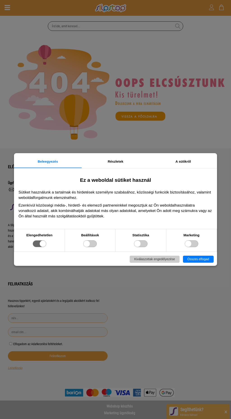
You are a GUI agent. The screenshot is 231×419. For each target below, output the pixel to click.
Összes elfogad (198, 259)
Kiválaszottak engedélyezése (154, 259)
